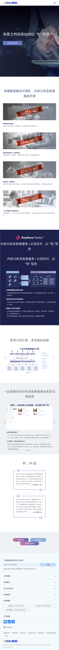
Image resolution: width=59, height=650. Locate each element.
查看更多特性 (29, 543)
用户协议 (23, 633)
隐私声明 (6, 633)
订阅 (48, 564)
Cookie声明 (31, 633)
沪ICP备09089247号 (38, 645)
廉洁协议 (41, 633)
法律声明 (14, 633)
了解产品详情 (12, 43)
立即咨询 (38, 540)
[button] (7, 358)
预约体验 (21, 540)
